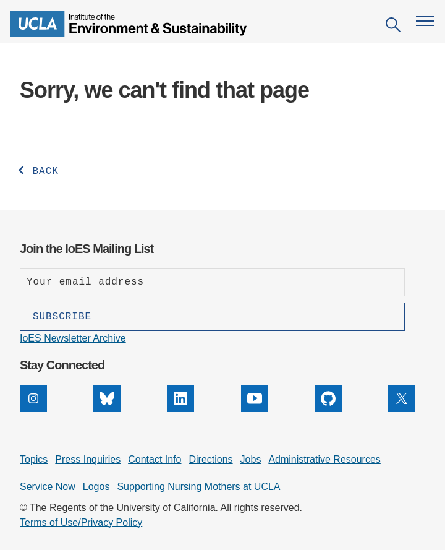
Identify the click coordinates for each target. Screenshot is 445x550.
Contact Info (154, 459)
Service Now (47, 486)
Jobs (250, 459)
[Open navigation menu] (425, 21)
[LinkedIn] (180, 408)
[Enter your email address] (212, 282)
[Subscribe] (212, 317)
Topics (34, 459)
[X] (401, 408)
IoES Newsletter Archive (73, 338)
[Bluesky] (107, 408)
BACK (37, 171)
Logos (96, 486)
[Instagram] (33, 408)
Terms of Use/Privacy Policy (81, 522)
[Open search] (393, 27)
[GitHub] (328, 408)
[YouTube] (254, 408)
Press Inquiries (88, 459)
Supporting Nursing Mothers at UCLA (198, 486)
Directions (210, 459)
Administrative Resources (324, 459)
